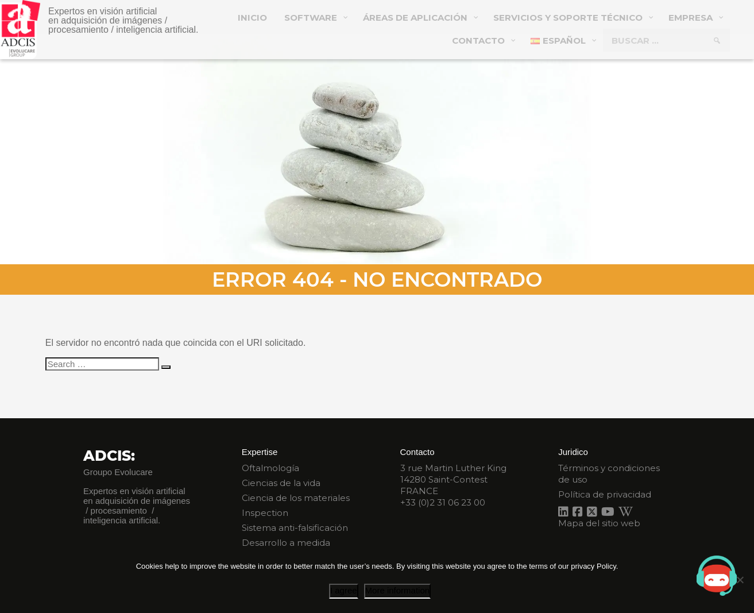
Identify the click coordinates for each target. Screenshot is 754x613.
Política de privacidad (604, 494)
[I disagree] (739, 579)
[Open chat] (717, 576)
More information (397, 590)
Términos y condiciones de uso (609, 473)
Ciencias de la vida (281, 482)
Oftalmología (270, 467)
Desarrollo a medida (286, 542)
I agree (343, 590)
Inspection (265, 512)
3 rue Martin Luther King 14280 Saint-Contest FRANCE (453, 479)
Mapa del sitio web (599, 523)
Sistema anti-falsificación (295, 527)
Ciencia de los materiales (296, 497)
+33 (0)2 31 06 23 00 (442, 502)
